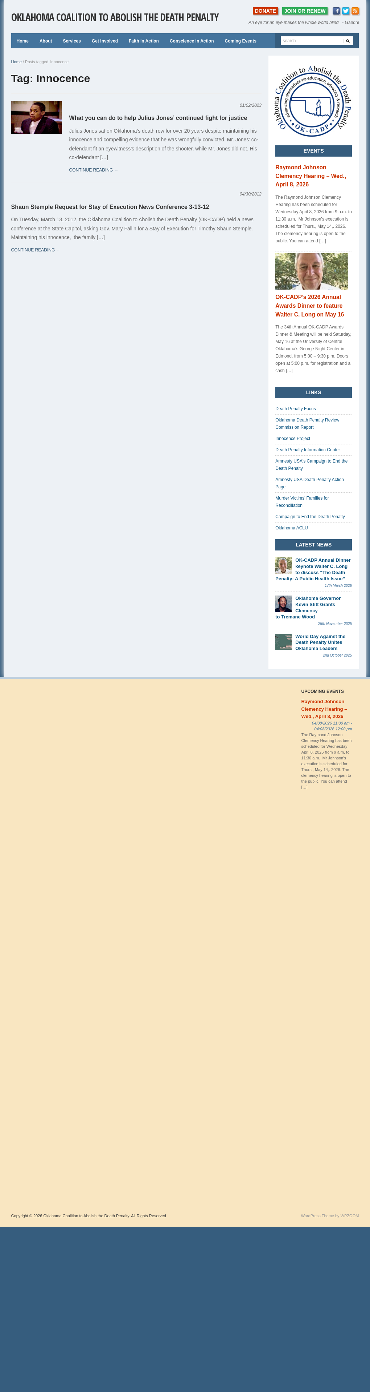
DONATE (265, 11)
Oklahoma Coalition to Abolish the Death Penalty (114, 17)
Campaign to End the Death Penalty (310, 516)
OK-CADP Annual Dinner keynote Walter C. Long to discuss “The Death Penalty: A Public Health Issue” (312, 569)
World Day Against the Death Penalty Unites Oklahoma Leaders (320, 642)
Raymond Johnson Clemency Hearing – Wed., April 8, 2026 (310, 176)
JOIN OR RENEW (305, 11)
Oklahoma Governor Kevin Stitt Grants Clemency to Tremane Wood (308, 608)
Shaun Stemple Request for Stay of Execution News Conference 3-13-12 (110, 207)
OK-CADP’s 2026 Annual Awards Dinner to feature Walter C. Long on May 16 (309, 306)
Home (23, 41)
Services (72, 41)
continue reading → (94, 170)
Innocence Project (292, 438)
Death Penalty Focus (295, 408)
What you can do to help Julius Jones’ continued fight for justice (158, 118)
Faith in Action (144, 41)
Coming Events (240, 41)
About (46, 41)
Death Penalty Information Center (307, 449)
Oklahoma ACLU (291, 527)
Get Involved (105, 41)
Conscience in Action (192, 41)
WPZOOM (350, 1216)
